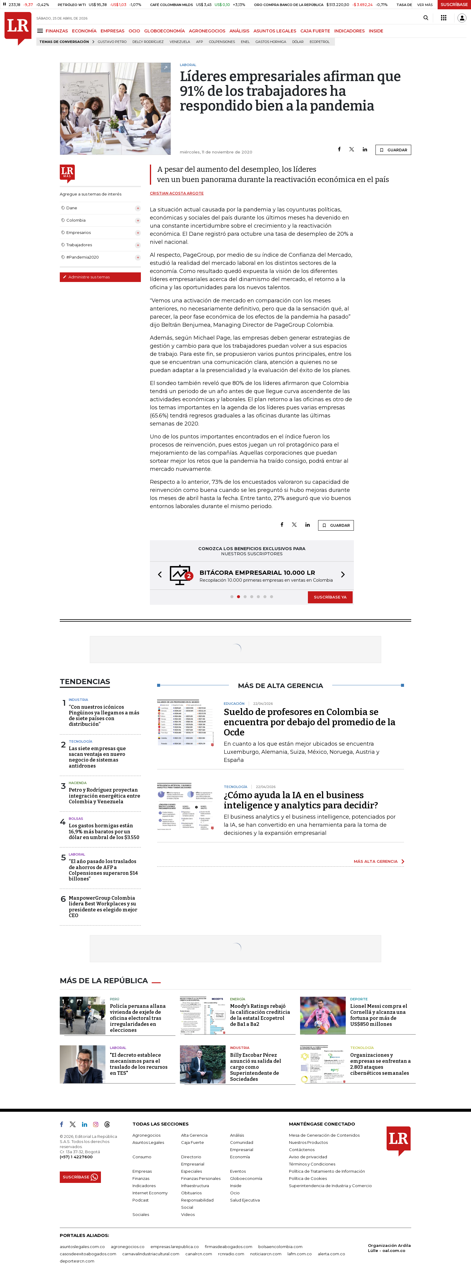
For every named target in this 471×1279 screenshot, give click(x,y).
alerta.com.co (331, 1253)
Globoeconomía (246, 1178)
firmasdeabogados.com (228, 1246)
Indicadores (144, 1185)
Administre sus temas (86, 276)
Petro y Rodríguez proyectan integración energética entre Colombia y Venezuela (104, 795)
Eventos (238, 1171)
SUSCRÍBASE (454, 4)
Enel (245, 42)
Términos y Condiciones (312, 1164)
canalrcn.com (198, 1253)
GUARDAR (393, 149)
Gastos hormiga (271, 42)
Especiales (191, 1171)
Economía (240, 1156)
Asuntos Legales (148, 1142)
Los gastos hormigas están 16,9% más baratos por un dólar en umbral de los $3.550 (104, 831)
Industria (78, 700)
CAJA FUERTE (315, 31)
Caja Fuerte (192, 1142)
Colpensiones (222, 42)
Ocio (235, 1192)
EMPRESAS (112, 31)
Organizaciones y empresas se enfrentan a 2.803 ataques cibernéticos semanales (380, 1064)
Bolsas (76, 819)
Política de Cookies (308, 1178)
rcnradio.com (231, 1253)
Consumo (141, 1156)
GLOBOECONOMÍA (164, 31)
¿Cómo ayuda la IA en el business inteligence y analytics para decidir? (301, 800)
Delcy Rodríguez (148, 42)
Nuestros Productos (308, 1142)
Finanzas (140, 1178)
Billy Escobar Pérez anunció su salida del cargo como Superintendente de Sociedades (255, 1067)
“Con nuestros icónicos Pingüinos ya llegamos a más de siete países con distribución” (104, 715)
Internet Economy (150, 1192)
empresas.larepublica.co (174, 1246)
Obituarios (191, 1192)
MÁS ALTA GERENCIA (376, 861)
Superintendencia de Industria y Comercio (330, 1185)
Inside (236, 1185)
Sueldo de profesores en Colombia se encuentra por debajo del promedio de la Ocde (310, 722)
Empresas (142, 1171)
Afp (199, 42)
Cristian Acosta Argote (177, 193)
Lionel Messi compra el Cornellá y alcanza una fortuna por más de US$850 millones (378, 1015)
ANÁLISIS (239, 31)
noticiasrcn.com (265, 1253)
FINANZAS (57, 31)
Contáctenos (302, 1149)
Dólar (298, 42)
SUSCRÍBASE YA (330, 597)
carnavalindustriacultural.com (150, 1253)
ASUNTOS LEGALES (275, 31)
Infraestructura (195, 1185)
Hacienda (78, 783)
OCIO (134, 31)
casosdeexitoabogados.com (88, 1253)
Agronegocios (146, 1135)
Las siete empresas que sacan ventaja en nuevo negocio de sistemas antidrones (97, 757)
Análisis (237, 1135)
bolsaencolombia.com (280, 1246)
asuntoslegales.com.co (82, 1246)
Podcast (140, 1200)
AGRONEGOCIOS (207, 31)
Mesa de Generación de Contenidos (324, 1135)
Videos (188, 1214)
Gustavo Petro (112, 42)
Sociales (140, 1214)
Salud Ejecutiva (245, 1200)
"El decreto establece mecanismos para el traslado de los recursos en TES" (139, 1064)
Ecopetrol (320, 42)
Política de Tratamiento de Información (327, 1171)
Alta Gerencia (194, 1135)
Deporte (359, 999)
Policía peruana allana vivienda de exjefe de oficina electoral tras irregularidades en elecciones (138, 1018)
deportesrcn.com (77, 1261)
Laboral (77, 854)
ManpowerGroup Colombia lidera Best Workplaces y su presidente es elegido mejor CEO (103, 906)
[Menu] (41, 31)
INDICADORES (349, 31)
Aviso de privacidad (308, 1156)
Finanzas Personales (200, 1178)
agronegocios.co (127, 1246)
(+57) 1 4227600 (76, 1156)
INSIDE (376, 31)
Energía (237, 999)
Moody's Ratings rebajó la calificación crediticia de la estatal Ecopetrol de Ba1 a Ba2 (260, 1015)
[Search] (426, 18)
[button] (158, 575)
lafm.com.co (299, 1253)
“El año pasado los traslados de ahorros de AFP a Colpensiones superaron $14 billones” (103, 870)
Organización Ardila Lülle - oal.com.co (389, 1248)
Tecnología (80, 741)
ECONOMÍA (84, 31)
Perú (114, 999)
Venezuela (180, 42)
